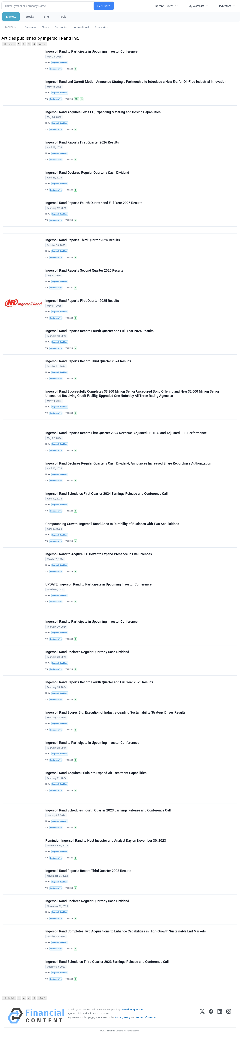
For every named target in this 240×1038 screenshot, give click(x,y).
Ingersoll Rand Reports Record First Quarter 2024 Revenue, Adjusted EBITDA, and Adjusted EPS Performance (126, 433)
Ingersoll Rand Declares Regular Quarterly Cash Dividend (87, 173)
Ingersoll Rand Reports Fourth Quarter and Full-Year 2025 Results (93, 203)
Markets (11, 16)
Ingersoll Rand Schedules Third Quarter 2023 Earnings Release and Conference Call (107, 962)
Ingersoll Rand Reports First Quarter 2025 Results (82, 301)
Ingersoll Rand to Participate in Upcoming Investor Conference (91, 51)
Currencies (61, 27)
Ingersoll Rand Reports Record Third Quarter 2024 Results (88, 361)
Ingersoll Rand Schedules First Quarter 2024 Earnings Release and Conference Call (106, 494)
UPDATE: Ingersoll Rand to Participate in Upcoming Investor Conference (98, 584)
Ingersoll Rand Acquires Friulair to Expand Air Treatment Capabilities (96, 773)
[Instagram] (228, 1016)
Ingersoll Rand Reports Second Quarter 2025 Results (84, 270)
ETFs (47, 16)
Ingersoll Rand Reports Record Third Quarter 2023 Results (88, 871)
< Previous (8, 44)
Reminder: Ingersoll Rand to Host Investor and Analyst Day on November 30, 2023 (105, 840)
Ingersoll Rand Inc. (59, 62)
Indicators (225, 6)
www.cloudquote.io (132, 1009)
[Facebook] (211, 1016)
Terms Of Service (146, 1017)
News (45, 27)
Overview (30, 27)
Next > (41, 44)
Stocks (30, 16)
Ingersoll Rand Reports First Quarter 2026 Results (82, 142)
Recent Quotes (164, 6)
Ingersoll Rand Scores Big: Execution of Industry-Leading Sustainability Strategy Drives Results (115, 712)
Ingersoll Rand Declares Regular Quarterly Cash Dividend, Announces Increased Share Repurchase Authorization (128, 463)
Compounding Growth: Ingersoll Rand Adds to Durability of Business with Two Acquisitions (112, 524)
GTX (76, 99)
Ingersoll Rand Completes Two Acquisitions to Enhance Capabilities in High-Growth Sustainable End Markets (125, 931)
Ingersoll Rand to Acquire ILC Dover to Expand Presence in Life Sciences (98, 554)
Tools (62, 16)
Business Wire (56, 69)
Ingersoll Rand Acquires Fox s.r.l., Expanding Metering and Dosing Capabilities (103, 112)
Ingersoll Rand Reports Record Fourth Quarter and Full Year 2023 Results (99, 682)
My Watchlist (196, 6)
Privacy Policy (122, 1017)
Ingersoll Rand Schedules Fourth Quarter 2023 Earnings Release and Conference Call (108, 810)
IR (75, 69)
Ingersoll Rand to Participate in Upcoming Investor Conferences (92, 743)
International (81, 27)
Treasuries (101, 27)
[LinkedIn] (220, 1016)
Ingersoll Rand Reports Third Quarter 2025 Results (82, 240)
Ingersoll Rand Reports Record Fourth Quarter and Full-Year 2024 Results (99, 331)
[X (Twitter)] (202, 1016)
